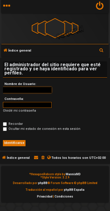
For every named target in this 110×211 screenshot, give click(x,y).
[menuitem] (100, 6)
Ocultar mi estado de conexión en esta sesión (41, 129)
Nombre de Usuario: (20, 84)
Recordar (13, 124)
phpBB (43, 183)
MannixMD (73, 174)
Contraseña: (14, 99)
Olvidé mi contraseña (19, 111)
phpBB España (74, 189)
